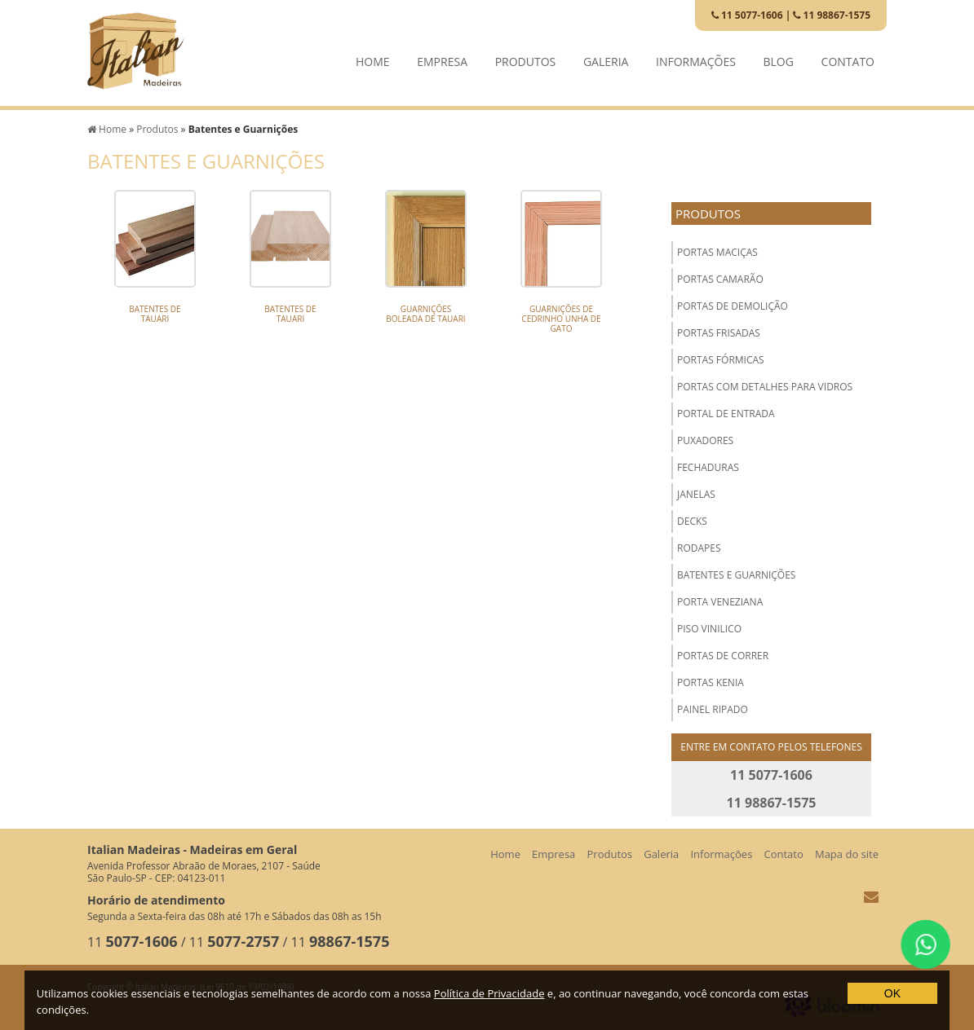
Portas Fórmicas (720, 360)
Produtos (525, 57)
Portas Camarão (720, 279)
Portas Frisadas (718, 333)
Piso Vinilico (709, 629)
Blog (779, 57)
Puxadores (705, 440)
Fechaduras (708, 467)
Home (373, 57)
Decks (692, 521)
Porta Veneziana (720, 602)
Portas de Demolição (732, 306)
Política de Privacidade (489, 993)
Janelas (696, 494)
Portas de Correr (722, 655)
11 (132, 942)
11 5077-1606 (747, 15)
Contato (847, 57)
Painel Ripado (712, 709)
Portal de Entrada (726, 413)
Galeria (606, 57)
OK (892, 993)
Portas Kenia (710, 682)
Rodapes (699, 548)
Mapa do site (847, 854)
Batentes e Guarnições (736, 575)
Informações (696, 57)
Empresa (442, 57)
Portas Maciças (717, 252)
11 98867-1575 (831, 15)
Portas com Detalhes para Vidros (764, 387)
